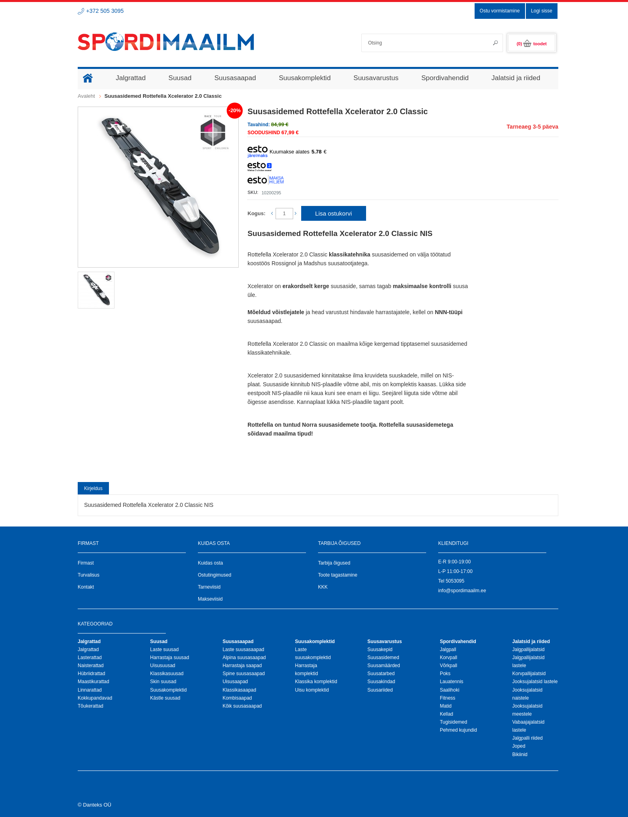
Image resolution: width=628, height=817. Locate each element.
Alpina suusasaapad (244, 657)
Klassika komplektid (316, 681)
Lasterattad (90, 657)
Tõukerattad (90, 706)
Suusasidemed (383, 657)
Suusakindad (381, 681)
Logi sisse (541, 11)
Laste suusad (164, 649)
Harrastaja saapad (242, 665)
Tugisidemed (453, 722)
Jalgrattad (88, 649)
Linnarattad (90, 690)
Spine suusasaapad (244, 673)
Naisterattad (91, 665)
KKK (323, 587)
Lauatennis (451, 681)
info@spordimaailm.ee (462, 590)
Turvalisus (88, 575)
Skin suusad (163, 681)
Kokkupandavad (95, 698)
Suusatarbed (381, 673)
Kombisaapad (237, 698)
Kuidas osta (210, 563)
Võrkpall (448, 665)
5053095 (455, 581)
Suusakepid (379, 649)
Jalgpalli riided (527, 738)
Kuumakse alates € (287, 151)
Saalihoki (449, 690)
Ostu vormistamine (500, 11)
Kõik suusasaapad (242, 706)
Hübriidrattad (91, 673)
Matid (445, 706)
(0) (532, 43)
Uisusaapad (235, 681)
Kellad (446, 714)
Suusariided (379, 690)
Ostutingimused (214, 575)
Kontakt (86, 587)
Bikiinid (519, 754)
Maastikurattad (93, 681)
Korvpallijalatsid (528, 673)
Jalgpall (448, 649)
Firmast (86, 563)
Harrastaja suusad (169, 657)
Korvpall (448, 657)
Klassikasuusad (166, 673)
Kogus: (257, 213)
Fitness (447, 698)
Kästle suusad (165, 698)
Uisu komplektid (312, 690)
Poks (445, 673)
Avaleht (86, 96)
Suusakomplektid (168, 690)
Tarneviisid (209, 587)
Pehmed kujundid (458, 730)
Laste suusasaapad (243, 649)
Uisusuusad (162, 665)
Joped (518, 746)
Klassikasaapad (239, 690)
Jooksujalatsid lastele (535, 681)
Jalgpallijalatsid (528, 649)
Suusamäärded (383, 665)
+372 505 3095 (105, 11)
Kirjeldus (93, 488)
